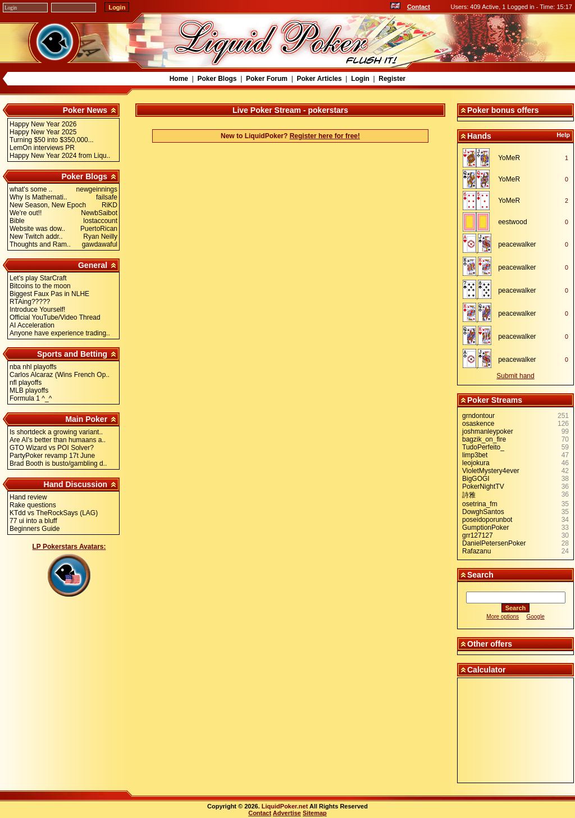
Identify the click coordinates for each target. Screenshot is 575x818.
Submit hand (515, 376)
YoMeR (509, 158)
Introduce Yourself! (37, 309)
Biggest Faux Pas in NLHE (49, 294)
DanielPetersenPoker (494, 543)
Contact (418, 6)
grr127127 (477, 535)
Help (563, 134)
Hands (479, 135)
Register (391, 79)
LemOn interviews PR (42, 148)
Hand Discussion (76, 484)
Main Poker (86, 419)
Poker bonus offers (503, 110)
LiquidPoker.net (285, 806)
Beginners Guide (35, 529)
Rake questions (33, 505)
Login (360, 79)
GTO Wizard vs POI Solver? (52, 448)
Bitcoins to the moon (40, 286)
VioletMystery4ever (490, 471)
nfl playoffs (26, 383)
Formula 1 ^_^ (31, 398)
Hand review (28, 497)
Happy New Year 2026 (43, 124)
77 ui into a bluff (33, 521)
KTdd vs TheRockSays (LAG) (54, 513)
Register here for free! (325, 136)
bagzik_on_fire (484, 439)
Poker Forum (267, 79)
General (92, 265)
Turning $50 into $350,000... (52, 140)
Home (179, 79)
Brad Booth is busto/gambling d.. (58, 463)
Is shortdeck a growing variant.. (56, 432)
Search (480, 574)
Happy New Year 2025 (43, 132)
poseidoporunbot (487, 520)
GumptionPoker (485, 527)
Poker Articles (318, 79)
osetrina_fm (480, 504)
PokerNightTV (483, 486)
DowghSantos (483, 512)
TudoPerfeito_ (483, 447)
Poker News (85, 110)
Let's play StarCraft (38, 278)
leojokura (476, 463)
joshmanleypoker (487, 431)
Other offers (489, 643)
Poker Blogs (216, 79)
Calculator (486, 669)
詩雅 (469, 495)
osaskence (478, 424)
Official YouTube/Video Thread (55, 317)
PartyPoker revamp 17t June (52, 456)
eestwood (512, 222)
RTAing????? (30, 302)
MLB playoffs (29, 390)
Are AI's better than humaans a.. (58, 440)
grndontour (478, 416)
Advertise (287, 813)
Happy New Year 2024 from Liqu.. (60, 156)
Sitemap (315, 813)
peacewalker (517, 244)
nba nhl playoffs (33, 367)
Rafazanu (476, 551)
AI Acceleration (32, 325)
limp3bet (474, 455)
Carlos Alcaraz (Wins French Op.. (59, 375)
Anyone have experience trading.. (60, 333)
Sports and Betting (72, 353)
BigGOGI (476, 479)
